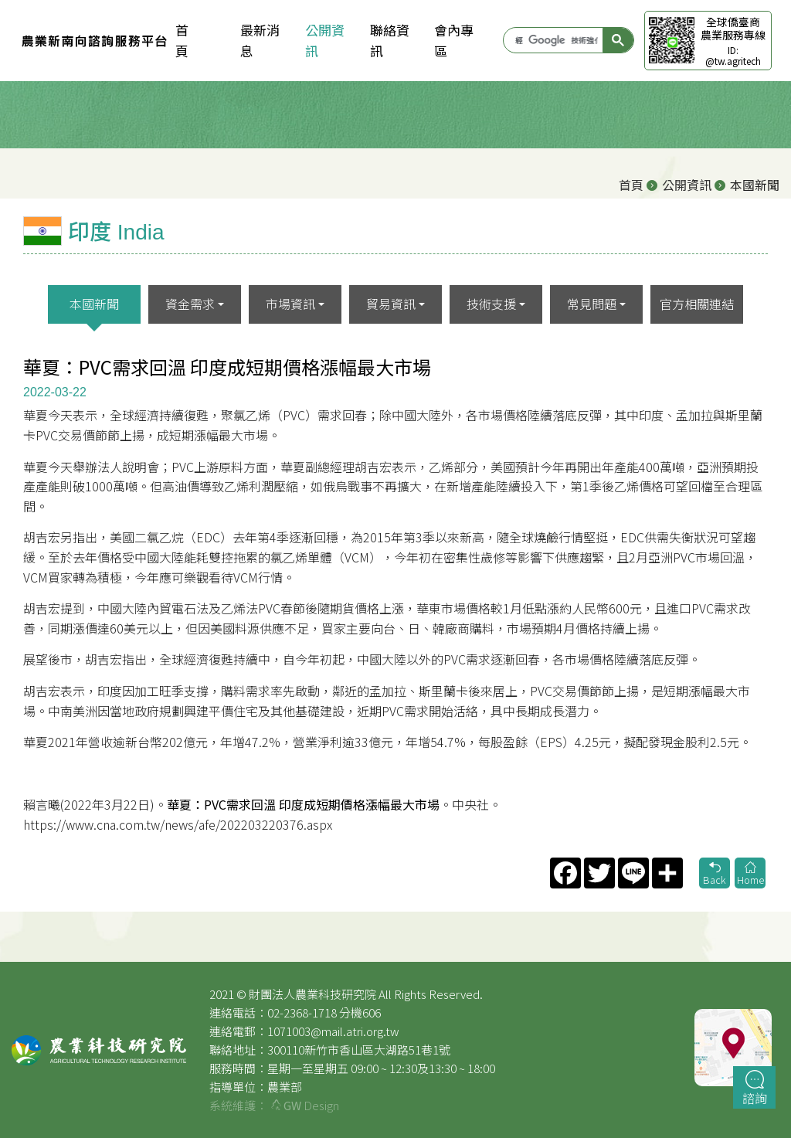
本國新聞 (94, 303)
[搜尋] (556, 40)
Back (714, 874)
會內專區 (454, 40)
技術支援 (491, 303)
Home (750, 874)
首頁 (631, 184)
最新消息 (260, 40)
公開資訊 (325, 40)
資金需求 (190, 303)
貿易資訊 (391, 303)
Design (305, 1105)
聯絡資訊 (389, 40)
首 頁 (195, 40)
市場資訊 (290, 303)
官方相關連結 (697, 303)
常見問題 (591, 303)
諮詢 (754, 1088)
